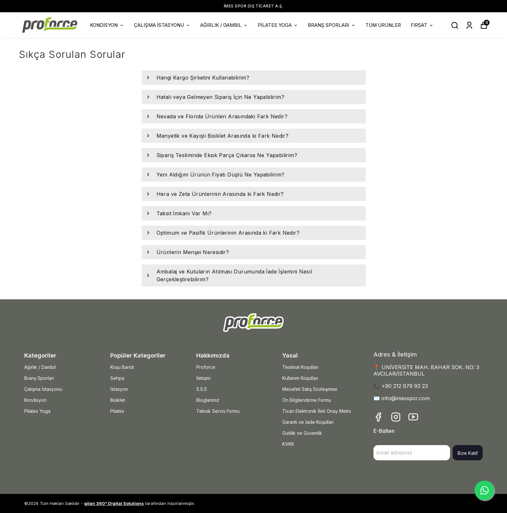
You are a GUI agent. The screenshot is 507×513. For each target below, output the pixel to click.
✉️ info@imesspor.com (401, 398)
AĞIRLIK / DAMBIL (224, 25)
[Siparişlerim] (469, 25)
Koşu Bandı (122, 367)
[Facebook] (378, 417)
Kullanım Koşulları (300, 378)
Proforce (205, 367)
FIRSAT (422, 25)
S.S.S (201, 389)
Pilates (117, 411)
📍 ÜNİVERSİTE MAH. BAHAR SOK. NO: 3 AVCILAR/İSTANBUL (426, 370)
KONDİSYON (107, 25)
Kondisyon (35, 400)
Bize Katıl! (468, 453)
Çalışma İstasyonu (43, 389)
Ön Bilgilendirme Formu (306, 400)
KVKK (288, 444)
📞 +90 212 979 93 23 (400, 386)
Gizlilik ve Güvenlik (302, 433)
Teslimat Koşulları (300, 367)
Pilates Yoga (37, 411)
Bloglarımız (207, 400)
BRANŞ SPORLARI (332, 25)
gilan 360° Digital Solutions (114, 503)
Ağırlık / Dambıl (40, 367)
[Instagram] (396, 417)
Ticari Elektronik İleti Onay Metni (316, 411)
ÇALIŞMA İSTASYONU (162, 25)
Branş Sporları (39, 378)
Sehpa (117, 378)
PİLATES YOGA (278, 25)
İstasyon (119, 389)
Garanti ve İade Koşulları (308, 422)
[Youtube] (413, 417)
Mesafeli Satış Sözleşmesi (309, 389)
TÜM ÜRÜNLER (383, 25)
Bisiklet (117, 400)
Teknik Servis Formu (218, 411)
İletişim (203, 378)
